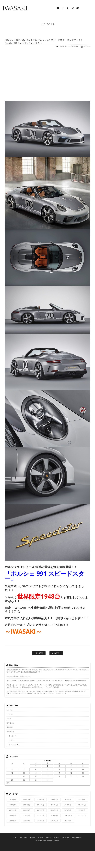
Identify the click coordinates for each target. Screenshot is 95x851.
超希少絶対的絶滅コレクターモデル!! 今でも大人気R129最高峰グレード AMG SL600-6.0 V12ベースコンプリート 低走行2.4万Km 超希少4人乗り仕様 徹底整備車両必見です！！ (47, 671)
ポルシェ (68, 47)
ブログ (9, 719)
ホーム (15, 837)
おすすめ (61, 47)
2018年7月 (40, 810)
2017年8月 (26, 821)
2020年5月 (13, 805)
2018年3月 (13, 815)
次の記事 (56, 653)
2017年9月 (13, 821)
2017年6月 (54, 821)
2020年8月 (54, 799)
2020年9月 (40, 799)
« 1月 (7, 783)
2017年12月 (54, 815)
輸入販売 (40, 837)
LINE (57, 8)
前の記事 (38, 653)
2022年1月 (13, 799)
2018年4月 (82, 810)
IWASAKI (15, 8)
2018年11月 (82, 805)
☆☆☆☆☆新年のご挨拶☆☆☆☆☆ (18, 676)
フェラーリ (12, 736)
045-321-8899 (82, 8)
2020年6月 (82, 799)
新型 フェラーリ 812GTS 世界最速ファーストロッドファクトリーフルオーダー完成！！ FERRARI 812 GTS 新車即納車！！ (47, 680)
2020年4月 (26, 805)
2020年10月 (26, 799)
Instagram (72, 8)
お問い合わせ (65, 837)
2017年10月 (82, 815)
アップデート (23, 837)
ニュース (9, 714)
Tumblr (67, 8)
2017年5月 (68, 821)
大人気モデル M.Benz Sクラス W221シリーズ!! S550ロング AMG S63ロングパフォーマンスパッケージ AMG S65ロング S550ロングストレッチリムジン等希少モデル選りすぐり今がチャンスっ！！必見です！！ (46, 692)
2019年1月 (68, 805)
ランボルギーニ (14, 744)
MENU (89, 8)
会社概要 (56, 837)
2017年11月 (68, 815)
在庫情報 (32, 837)
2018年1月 (40, 815)
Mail (77, 8)
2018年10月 (13, 810)
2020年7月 (68, 799)
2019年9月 (40, 805)
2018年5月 (68, 810)
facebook (62, 8)
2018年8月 (26, 810)
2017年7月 (40, 821)
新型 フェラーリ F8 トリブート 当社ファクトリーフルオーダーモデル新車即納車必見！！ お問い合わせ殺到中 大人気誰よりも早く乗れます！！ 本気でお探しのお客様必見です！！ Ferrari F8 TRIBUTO (47, 686)
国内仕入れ (10, 723)
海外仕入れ (75, 47)
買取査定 (48, 837)
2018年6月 (54, 810)
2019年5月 (54, 805)
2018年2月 (26, 815)
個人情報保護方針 (77, 837)
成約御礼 (9, 727)
